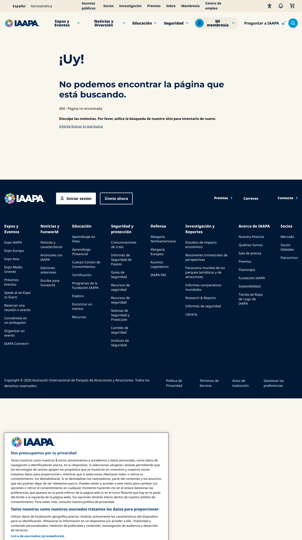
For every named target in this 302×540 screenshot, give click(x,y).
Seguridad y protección (122, 229)
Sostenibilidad (250, 286)
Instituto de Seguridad (120, 342)
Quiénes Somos (251, 245)
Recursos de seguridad (120, 287)
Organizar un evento (14, 333)
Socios (108, 6)
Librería (191, 314)
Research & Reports (200, 298)
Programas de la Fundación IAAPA (85, 285)
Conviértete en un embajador (15, 320)
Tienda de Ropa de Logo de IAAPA (251, 299)
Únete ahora (116, 198)
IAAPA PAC (159, 275)
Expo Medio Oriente (13, 269)
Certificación (81, 275)
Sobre (171, 6)
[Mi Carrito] (292, 6)
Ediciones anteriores (48, 270)
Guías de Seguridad (119, 274)
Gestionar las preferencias (274, 383)
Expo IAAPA (13, 242)
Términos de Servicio (209, 383)
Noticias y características (52, 244)
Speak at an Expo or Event (17, 295)
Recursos (79, 317)
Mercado (287, 237)
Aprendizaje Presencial (81, 251)
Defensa (158, 226)
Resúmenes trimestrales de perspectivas (206, 257)
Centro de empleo (213, 6)
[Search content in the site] (293, 23)
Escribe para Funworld (50, 282)
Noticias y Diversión (103, 23)
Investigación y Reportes (200, 229)
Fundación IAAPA (252, 278)
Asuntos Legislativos (160, 264)
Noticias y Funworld (50, 229)
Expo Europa (14, 251)
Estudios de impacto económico (201, 244)
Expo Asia (11, 259)
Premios (154, 6)
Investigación (130, 6)
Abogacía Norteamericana (163, 239)
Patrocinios (289, 258)
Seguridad (174, 23)
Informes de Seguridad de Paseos (121, 259)
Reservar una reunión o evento (17, 307)
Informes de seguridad (203, 306)
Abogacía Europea (158, 251)
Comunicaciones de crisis (123, 244)
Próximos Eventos (11, 282)
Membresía (190, 6)
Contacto (285, 198)
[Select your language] (16, 6)
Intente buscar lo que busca (81, 126)
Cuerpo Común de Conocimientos (86, 264)
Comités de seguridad (119, 330)
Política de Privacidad (174, 383)
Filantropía (247, 270)
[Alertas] (280, 6)
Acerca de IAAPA (254, 226)
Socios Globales (287, 247)
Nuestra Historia (251, 237)
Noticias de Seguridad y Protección (120, 315)
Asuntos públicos (88, 6)
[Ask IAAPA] (265, 23)
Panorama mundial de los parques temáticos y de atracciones (205, 272)
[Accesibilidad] (269, 6)
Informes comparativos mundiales (203, 287)
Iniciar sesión (78, 198)
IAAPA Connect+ (16, 344)
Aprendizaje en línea (83, 239)
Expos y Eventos (62, 23)
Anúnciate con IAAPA (52, 257)
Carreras (251, 199)
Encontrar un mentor (82, 306)
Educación (142, 23)
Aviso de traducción (240, 383)
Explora (78, 296)
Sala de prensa (250, 253)
